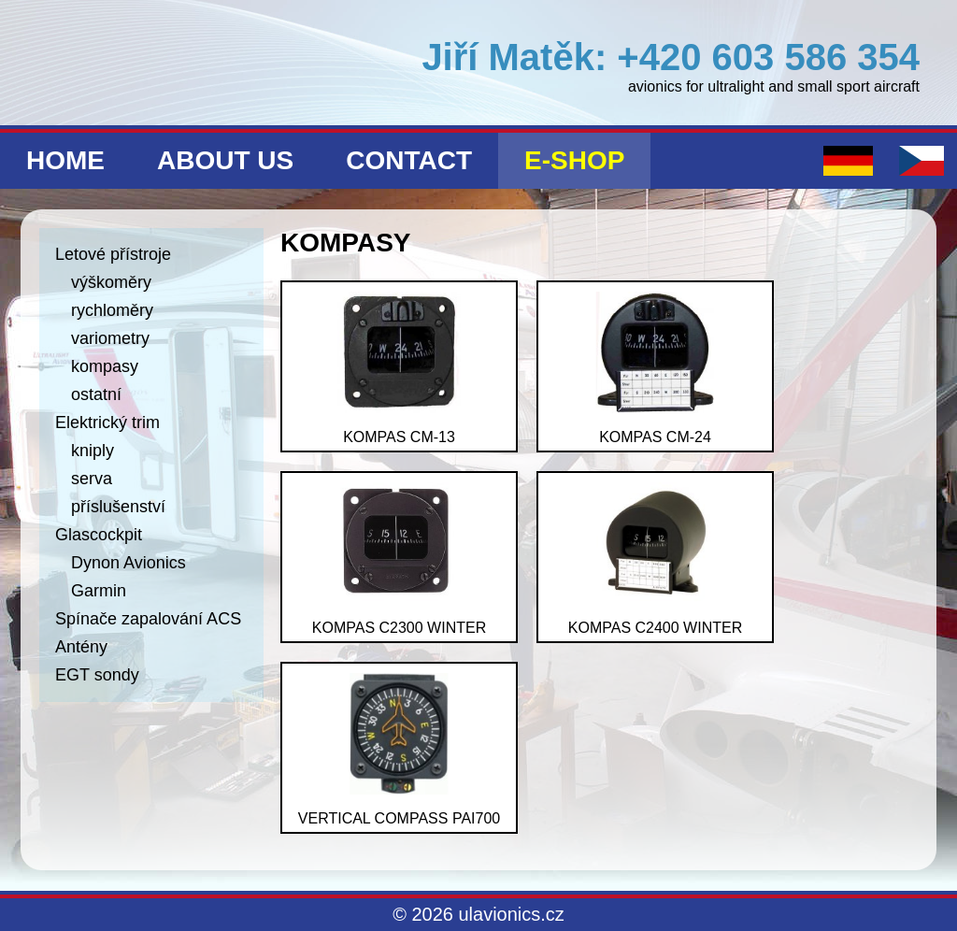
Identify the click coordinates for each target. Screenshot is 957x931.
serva (91, 478)
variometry (110, 338)
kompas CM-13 (399, 368)
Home (65, 160)
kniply (92, 450)
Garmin (98, 590)
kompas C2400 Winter (655, 559)
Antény (81, 646)
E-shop (574, 160)
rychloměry (112, 310)
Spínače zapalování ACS (148, 618)
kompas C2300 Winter (399, 559)
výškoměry (111, 282)
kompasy (104, 366)
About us (225, 160)
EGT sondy (97, 675)
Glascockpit (98, 534)
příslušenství (118, 506)
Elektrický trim (107, 422)
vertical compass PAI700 (399, 749)
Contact (409, 160)
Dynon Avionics (128, 562)
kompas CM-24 (655, 368)
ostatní (96, 394)
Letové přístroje (113, 254)
